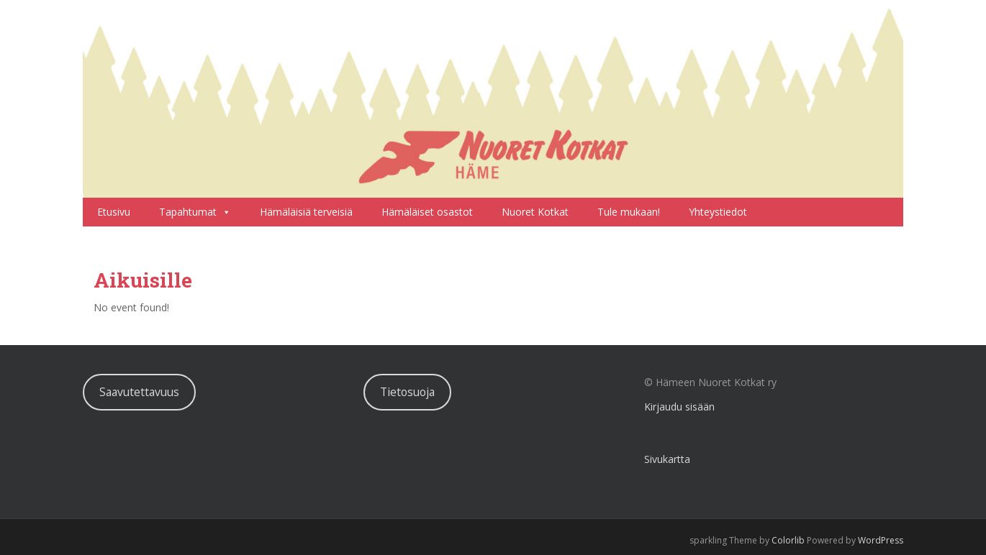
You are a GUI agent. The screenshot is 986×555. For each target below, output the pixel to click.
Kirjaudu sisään (679, 406)
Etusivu (113, 212)
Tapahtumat (195, 212)
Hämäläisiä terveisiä (306, 212)
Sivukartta (667, 459)
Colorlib (788, 540)
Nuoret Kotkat (535, 212)
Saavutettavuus (139, 392)
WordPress (880, 540)
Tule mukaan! (628, 212)
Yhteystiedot (718, 212)
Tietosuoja (407, 392)
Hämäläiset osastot (427, 212)
